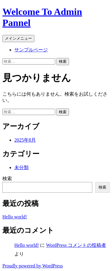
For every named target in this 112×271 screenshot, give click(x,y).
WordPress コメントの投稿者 (76, 245)
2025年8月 (25, 140)
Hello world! (14, 216)
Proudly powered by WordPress (32, 265)
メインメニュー (18, 38)
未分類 (21, 167)
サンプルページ (31, 49)
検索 (7, 178)
